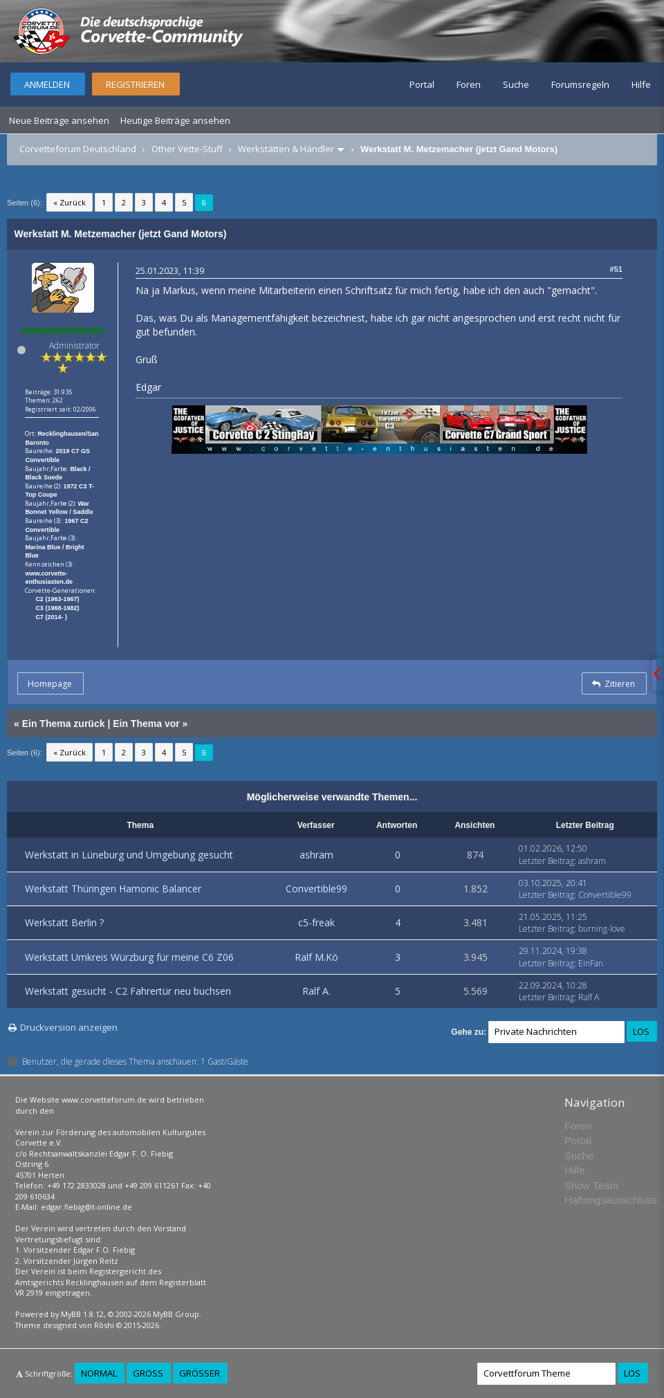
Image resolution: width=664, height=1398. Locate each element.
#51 (616, 269)
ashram (316, 854)
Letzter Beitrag (546, 861)
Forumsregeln (580, 84)
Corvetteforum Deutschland (77, 148)
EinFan (590, 963)
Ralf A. (316, 990)
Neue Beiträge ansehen (59, 120)
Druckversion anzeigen (69, 1027)
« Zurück (69, 202)
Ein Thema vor (146, 723)
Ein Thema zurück (63, 723)
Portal (421, 84)
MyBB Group (176, 1314)
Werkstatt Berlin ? (64, 922)
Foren (468, 84)
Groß (148, 1373)
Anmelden (47, 84)
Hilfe (641, 84)
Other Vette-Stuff (187, 148)
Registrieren (135, 84)
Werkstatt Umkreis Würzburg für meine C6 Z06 (129, 957)
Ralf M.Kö (316, 957)
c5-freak (316, 922)
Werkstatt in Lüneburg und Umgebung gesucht (129, 854)
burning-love (601, 929)
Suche (516, 84)
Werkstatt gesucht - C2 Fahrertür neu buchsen (128, 990)
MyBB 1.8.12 (82, 1314)
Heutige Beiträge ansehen (175, 120)
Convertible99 (316, 888)
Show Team (591, 1185)
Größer (199, 1373)
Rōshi (104, 1325)
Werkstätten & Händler (286, 148)
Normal (99, 1373)
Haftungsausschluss (610, 1200)
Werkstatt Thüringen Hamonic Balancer (113, 888)
